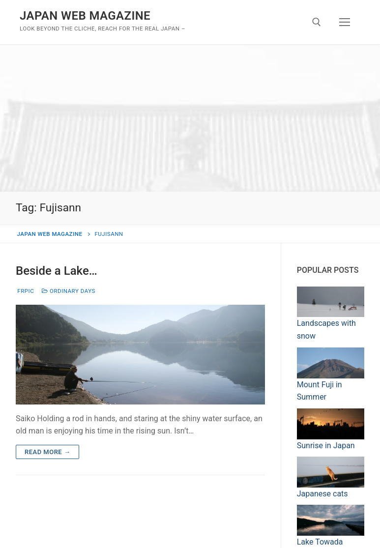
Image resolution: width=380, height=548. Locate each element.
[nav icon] (344, 22)
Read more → (47, 452)
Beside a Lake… (56, 271)
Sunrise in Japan (326, 445)
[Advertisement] (190, 118)
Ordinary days (68, 291)
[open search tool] (316, 22)
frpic (25, 291)
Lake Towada (320, 542)
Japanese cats (322, 493)
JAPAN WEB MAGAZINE (85, 16)
